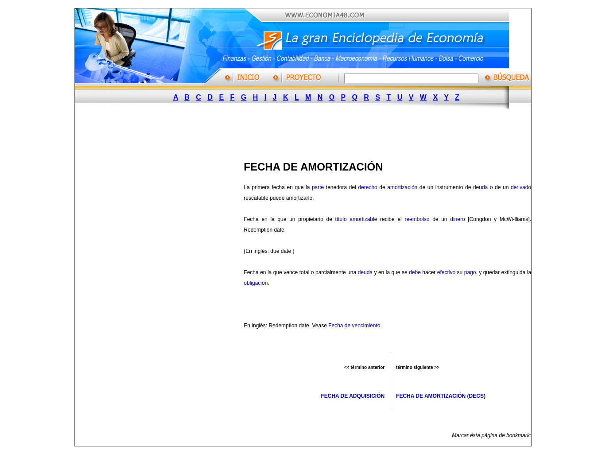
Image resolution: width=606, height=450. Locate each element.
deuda (480, 187)
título (341, 219)
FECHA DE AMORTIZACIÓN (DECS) (441, 396)
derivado (521, 187)
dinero (457, 219)
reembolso (416, 219)
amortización (402, 187)
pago (470, 272)
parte (318, 187)
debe (415, 272)
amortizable (363, 219)
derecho (367, 187)
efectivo (446, 272)
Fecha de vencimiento (354, 325)
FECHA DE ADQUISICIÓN (353, 396)
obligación (256, 283)
